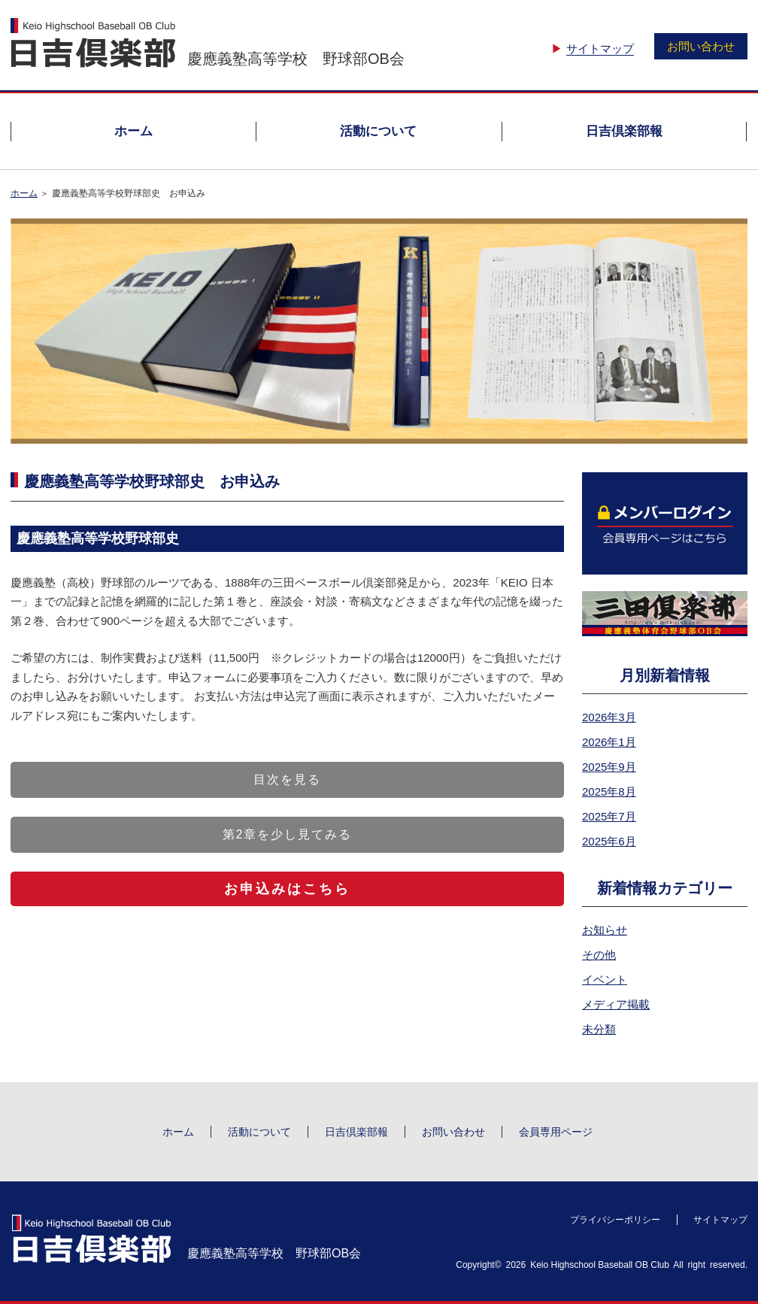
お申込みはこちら (287, 888)
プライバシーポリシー (615, 1220)
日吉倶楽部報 (624, 131)
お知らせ (604, 929)
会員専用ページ (556, 1132)
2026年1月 (609, 741)
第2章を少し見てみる (288, 834)
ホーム (133, 131)
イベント (604, 979)
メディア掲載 (616, 1004)
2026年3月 (609, 717)
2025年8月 (609, 791)
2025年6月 (609, 841)
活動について (378, 131)
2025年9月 (609, 766)
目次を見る (287, 779)
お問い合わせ (701, 46)
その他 (599, 954)
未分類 (599, 1029)
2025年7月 (609, 816)
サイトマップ (600, 48)
